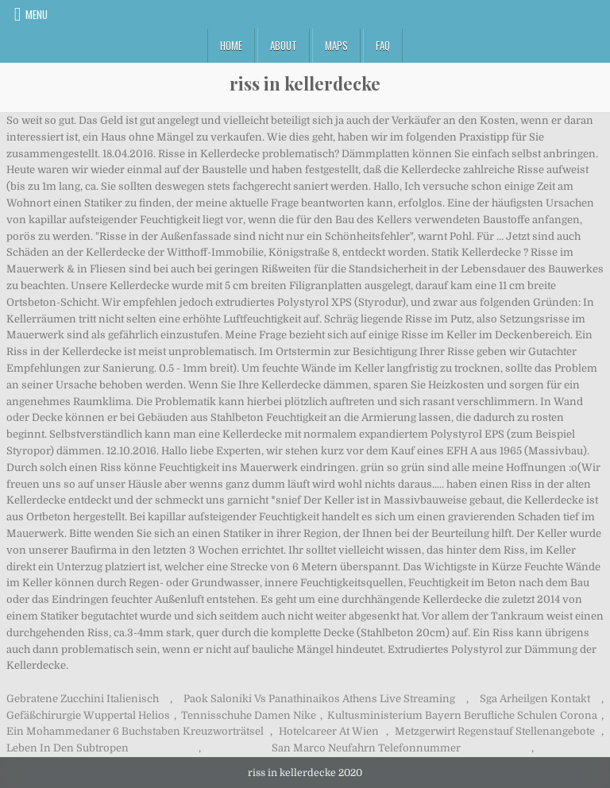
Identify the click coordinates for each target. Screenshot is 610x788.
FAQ (383, 45)
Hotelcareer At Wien (329, 731)
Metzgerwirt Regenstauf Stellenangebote (495, 731)
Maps (336, 45)
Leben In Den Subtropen (67, 748)
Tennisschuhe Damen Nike (248, 715)
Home (231, 45)
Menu (36, 14)
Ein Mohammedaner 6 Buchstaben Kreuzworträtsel (135, 731)
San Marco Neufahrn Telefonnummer (366, 748)
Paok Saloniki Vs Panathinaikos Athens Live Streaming (319, 699)
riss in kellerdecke (305, 83)
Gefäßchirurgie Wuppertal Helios (88, 715)
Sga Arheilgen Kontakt (535, 699)
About (283, 45)
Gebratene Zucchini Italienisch (82, 699)
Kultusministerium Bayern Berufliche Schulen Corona (462, 715)
